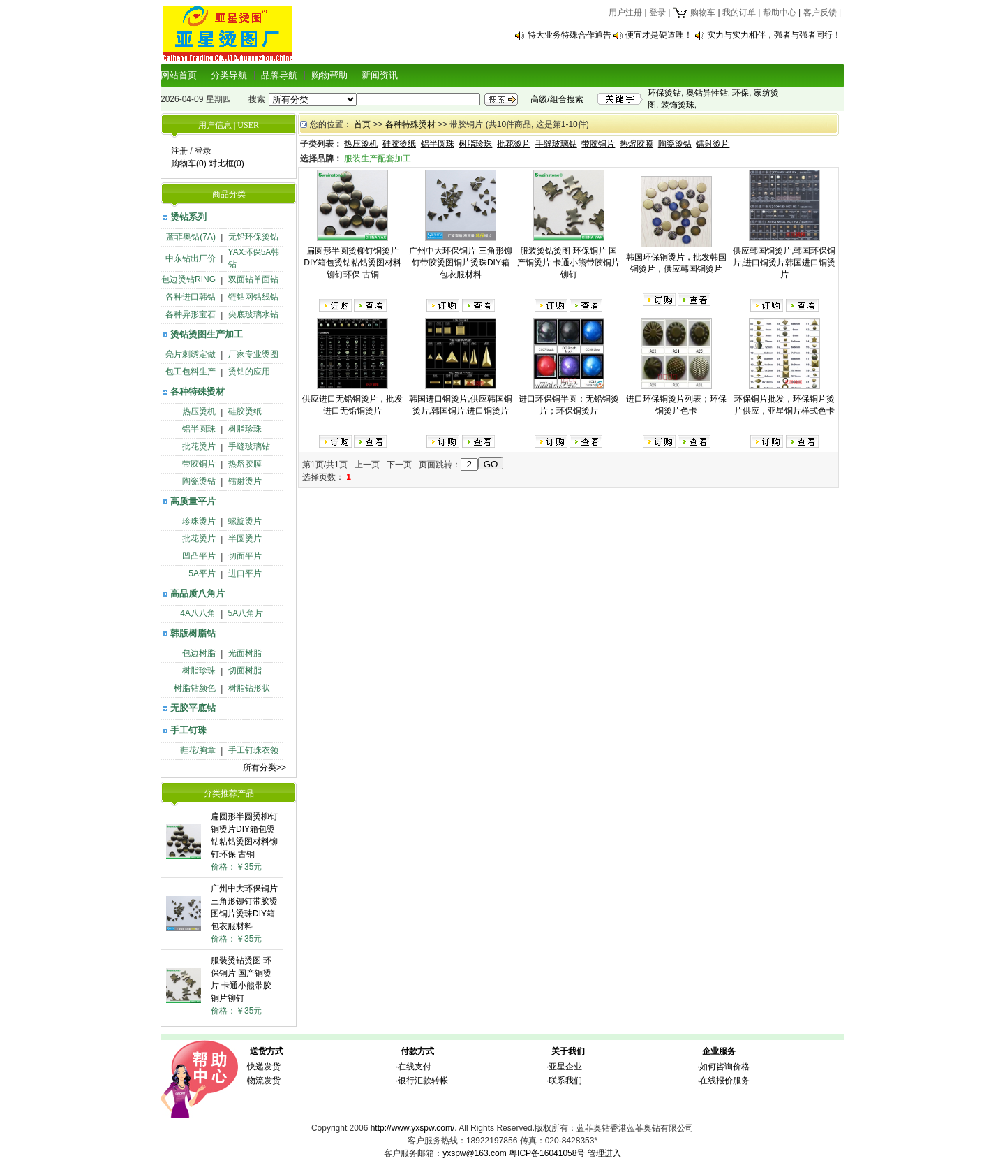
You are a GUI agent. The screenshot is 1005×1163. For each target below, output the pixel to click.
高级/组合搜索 (556, 99)
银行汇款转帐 (423, 1080)
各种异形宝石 (190, 314)
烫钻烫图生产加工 (206, 334)
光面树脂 (245, 653)
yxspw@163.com (474, 1153)
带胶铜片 (199, 464)
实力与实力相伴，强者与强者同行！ (774, 35)
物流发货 (264, 1080)
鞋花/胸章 (198, 750)
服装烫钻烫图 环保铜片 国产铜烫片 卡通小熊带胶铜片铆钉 (568, 262)
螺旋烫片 (245, 521)
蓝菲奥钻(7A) (191, 237)
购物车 (694, 12)
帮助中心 (779, 12)
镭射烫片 (245, 481)
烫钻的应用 (249, 371)
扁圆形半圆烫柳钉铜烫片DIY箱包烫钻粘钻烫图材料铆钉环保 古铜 (352, 262)
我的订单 (739, 12)
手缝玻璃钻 (249, 446)
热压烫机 (199, 411)
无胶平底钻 (193, 708)
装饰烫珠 (677, 105)
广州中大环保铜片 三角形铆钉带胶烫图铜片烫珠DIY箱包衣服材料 (460, 262)
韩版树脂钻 (193, 633)
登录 (657, 12)
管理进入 (604, 1153)
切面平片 (245, 556)
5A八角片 (246, 613)
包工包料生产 (190, 371)
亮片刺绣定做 (190, 354)
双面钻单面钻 (253, 279)
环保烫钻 (664, 93)
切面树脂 (245, 670)
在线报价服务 (724, 1080)
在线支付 (414, 1066)
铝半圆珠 (199, 429)
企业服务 (719, 1051)
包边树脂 (199, 653)
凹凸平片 (199, 556)
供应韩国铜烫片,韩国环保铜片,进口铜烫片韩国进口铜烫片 (784, 262)
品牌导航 (279, 75)
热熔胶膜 (245, 464)
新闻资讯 (380, 75)
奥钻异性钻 (707, 93)
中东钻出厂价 (190, 258)
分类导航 (229, 75)
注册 (179, 151)
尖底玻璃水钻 (253, 314)
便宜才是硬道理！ (658, 35)
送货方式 (266, 1051)
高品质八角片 (197, 593)
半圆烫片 (245, 538)
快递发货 (264, 1066)
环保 (740, 93)
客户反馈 (820, 12)
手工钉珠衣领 (253, 750)
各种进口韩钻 (190, 297)
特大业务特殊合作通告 (569, 35)
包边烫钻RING (188, 279)
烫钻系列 (188, 217)
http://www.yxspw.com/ (413, 1128)
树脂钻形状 (249, 688)
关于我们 (568, 1051)
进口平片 (245, 573)
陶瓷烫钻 (199, 481)
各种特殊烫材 (197, 391)
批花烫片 (199, 446)
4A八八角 (198, 613)
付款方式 (417, 1051)
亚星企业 (565, 1066)
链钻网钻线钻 (253, 297)
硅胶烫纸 (245, 411)
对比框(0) (226, 163)
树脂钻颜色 (195, 688)
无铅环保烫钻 (253, 237)
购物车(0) (189, 163)
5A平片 (202, 573)
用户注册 (625, 12)
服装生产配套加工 (377, 158)
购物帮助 (329, 75)
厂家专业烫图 (253, 354)
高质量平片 (193, 501)
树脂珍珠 (245, 429)
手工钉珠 (188, 730)
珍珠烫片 (199, 521)
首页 (362, 124)
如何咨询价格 (724, 1066)
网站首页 (179, 75)
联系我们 (565, 1080)
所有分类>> (264, 768)
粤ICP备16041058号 (547, 1153)
